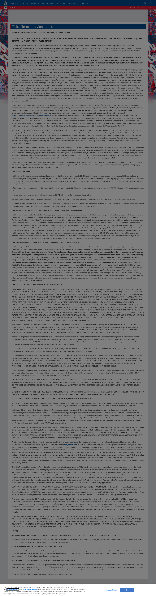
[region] (78, 590)
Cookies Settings (111, 590)
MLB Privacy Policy (13, 589)
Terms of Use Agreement (30, 589)
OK (127, 590)
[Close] (152, 590)
